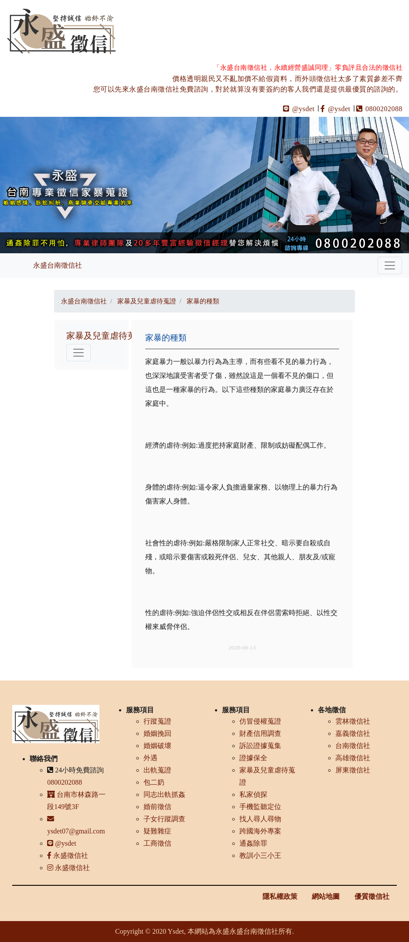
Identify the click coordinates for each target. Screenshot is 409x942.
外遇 (150, 758)
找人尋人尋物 (260, 819)
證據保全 (253, 758)
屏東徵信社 (352, 770)
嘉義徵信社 (352, 733)
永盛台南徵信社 (57, 265)
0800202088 (379, 108)
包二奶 (153, 782)
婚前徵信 (157, 806)
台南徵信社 (352, 745)
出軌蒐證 (157, 770)
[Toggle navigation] (390, 265)
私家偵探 (253, 794)
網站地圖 (326, 896)
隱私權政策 (279, 896)
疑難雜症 (157, 831)
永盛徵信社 (67, 855)
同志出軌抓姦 (164, 794)
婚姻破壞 (157, 745)
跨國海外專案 (260, 831)
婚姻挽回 (157, 733)
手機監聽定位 (260, 806)
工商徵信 (157, 843)
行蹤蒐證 (157, 721)
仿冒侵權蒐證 (260, 721)
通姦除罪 (253, 843)
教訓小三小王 (260, 855)
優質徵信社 (371, 896)
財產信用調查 (260, 733)
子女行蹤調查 (164, 819)
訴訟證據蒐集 (260, 745)
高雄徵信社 (352, 758)
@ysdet (299, 108)
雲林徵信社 (352, 721)
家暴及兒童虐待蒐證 (105, 335)
